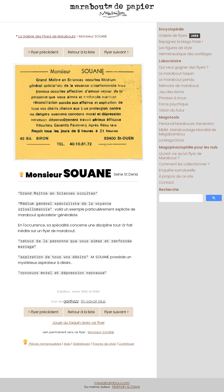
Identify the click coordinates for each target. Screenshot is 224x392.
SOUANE (87, 173)
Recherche (169, 189)
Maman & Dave (126, 386)
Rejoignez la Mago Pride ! (181, 41)
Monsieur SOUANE (101, 332)
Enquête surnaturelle (177, 170)
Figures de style (104, 344)
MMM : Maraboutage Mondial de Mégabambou (187, 132)
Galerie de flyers (179, 35)
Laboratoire (170, 61)
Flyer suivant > (116, 52)
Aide (67, 344)
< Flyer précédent (43, 52)
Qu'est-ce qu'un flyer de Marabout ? (180, 156)
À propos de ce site (176, 176)
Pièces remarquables (42, 344)
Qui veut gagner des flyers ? (184, 67)
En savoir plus (93, 301)
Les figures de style (175, 47)
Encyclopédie (171, 29)
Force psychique (173, 104)
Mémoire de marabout (179, 85)
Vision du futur (171, 110)
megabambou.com (112, 383)
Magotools (169, 117)
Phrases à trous (172, 98)
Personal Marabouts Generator (186, 123)
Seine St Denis (126, 174)
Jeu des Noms (171, 91)
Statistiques (81, 344)
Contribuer (126, 344)
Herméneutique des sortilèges (185, 54)
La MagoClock (171, 140)
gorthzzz (71, 301)
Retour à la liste (81, 52)
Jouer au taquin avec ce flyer (78, 322)
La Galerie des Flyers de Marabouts (47, 36)
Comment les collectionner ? (184, 164)
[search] (180, 198)
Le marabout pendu (176, 79)
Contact (166, 182)
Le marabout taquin (176, 73)
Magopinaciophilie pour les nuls (188, 147)
